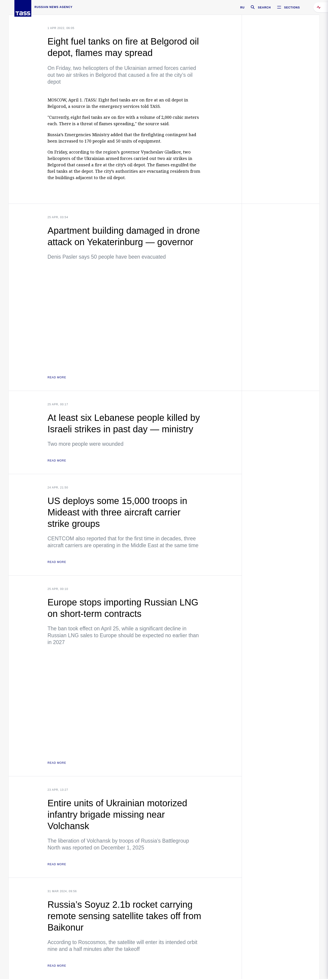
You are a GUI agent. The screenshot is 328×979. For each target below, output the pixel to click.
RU (242, 7)
